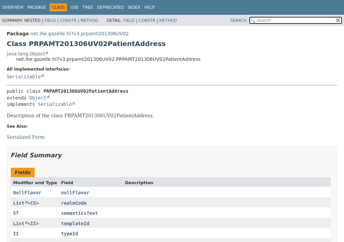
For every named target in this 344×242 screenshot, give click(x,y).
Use (75, 7)
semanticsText (79, 213)
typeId (69, 233)
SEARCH (238, 20)
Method (89, 20)
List (19, 203)
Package (37, 7)
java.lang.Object (26, 53)
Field (50, 20)
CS (33, 203)
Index (134, 7)
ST (16, 213)
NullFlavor (27, 192)
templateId (75, 223)
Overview (13, 7)
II (33, 223)
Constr (68, 20)
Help (149, 7)
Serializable (24, 76)
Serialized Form (26, 137)
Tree (88, 7)
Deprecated (110, 7)
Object (37, 97)
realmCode (74, 203)
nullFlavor (75, 192)
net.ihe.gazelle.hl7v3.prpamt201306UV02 (79, 33)
